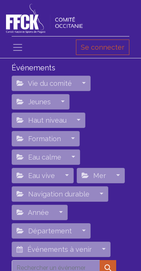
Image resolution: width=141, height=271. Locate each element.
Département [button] (45, 231)
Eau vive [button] (37, 176)
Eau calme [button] (40, 157)
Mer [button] (95, 176)
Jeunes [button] (35, 102)
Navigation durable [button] (54, 194)
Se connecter (102, 47)
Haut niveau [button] (42, 120)
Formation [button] (40, 139)
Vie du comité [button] (45, 83)
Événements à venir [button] (55, 249)
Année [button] (34, 212)
